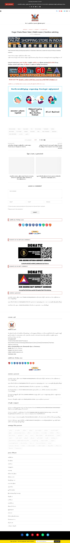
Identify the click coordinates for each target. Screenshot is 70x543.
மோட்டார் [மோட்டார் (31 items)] (32, 443)
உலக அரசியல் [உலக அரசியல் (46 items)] (36, 432)
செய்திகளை (27, 64)
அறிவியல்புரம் (37, 34)
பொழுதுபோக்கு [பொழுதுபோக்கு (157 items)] (35, 440)
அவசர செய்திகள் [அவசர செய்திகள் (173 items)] (38, 430)
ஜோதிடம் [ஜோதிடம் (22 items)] (11, 438)
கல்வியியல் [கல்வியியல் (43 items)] (52, 432)
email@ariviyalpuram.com (17, 352)
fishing (52, 129)
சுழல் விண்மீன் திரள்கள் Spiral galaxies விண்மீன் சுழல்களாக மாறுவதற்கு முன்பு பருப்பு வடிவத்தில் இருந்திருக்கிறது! (35, 302)
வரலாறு (10, 470)
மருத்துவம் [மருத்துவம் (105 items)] (53, 440)
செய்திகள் (36, 29)
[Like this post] (37, 140)
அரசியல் (10, 464)
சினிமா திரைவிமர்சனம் (13, 516)
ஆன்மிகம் (10, 486)
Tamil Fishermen (45, 131)
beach (19, 129)
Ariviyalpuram (12, 129)
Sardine (26, 131)
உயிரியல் (10, 500)
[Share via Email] (44, 140)
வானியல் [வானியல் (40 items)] (23, 445)
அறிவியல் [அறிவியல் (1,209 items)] (24, 430)
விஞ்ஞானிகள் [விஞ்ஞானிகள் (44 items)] (50, 445)
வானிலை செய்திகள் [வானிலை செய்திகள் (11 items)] (41, 445)
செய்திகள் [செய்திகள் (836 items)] (58, 435)
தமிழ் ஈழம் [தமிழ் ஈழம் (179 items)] (33, 438)
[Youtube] (35, 6)
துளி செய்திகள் (11, 490)
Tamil (38, 131)
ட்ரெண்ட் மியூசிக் (12, 526)
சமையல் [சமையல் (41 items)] (31, 435)
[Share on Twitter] (41, 140)
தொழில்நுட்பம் (11, 480)
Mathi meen (11, 131)
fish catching (38, 129)
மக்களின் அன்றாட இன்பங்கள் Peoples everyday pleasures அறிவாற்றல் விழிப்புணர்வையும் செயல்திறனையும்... (21, 177)
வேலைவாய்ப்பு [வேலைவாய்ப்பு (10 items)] (18, 448)
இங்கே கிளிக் (51, 62)
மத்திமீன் (27, 134)
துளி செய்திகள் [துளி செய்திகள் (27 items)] (40, 438)
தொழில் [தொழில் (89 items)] (47, 438)
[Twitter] (31, 6)
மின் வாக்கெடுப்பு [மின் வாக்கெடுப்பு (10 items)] (24, 443)
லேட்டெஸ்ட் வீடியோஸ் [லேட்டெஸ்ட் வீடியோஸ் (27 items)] (41, 443)
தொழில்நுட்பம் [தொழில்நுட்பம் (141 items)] (54, 438)
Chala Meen (25, 129)
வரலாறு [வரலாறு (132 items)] (49, 443)
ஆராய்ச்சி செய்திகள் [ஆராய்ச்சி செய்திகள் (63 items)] (54, 430)
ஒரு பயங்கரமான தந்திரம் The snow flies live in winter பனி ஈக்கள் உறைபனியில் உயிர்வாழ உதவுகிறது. (37, 417)
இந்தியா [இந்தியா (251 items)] (10, 432)
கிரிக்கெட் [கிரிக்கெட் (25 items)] (58, 432)
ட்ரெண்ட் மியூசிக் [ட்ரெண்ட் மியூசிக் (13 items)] (18, 438)
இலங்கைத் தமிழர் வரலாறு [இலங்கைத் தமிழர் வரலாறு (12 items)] (20, 432)
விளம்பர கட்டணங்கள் (16, 348)
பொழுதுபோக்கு (43, 29)
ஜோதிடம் (10, 496)
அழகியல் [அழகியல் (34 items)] (31, 430)
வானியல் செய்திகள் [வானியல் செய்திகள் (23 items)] (31, 445)
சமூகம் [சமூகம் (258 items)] (26, 435)
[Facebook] (56, 11)
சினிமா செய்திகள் (12, 473)
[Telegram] (64, 11)
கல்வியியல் (11, 503)
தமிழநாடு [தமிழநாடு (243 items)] (26, 438)
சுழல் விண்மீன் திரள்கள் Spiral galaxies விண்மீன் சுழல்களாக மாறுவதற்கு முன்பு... (49, 176)
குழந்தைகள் (11, 509)
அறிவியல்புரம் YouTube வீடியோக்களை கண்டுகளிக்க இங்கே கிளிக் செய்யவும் (26, 84)
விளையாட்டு (11, 477)
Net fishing (19, 131)
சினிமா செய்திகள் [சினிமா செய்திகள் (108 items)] (39, 435)
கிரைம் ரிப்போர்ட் (12, 506)
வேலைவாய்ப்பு (11, 519)
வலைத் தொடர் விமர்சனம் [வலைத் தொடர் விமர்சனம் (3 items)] (14, 445)
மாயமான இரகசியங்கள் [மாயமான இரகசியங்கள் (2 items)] (13, 443)
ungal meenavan (12, 134)
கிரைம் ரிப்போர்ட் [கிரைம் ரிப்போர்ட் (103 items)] (12, 435)
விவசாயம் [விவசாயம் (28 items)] (11, 448)
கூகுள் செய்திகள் (23, 62)
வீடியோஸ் (10, 522)
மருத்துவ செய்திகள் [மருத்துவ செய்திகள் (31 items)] (44, 440)
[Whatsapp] (37, 6)
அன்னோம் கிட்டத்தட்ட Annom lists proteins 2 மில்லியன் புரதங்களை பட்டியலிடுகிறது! (28, 305)
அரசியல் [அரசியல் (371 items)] (10, 430)
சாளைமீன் (21, 134)
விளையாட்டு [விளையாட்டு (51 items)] (58, 445)
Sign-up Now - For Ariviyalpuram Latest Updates (22, 541)
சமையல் (31, 29)
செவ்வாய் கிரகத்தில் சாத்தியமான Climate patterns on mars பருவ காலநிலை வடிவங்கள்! (28, 399)
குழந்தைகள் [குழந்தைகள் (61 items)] (20, 435)
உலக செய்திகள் (12, 483)
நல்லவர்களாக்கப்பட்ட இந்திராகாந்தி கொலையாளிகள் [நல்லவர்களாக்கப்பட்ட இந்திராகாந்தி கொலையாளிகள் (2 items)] (19, 440)
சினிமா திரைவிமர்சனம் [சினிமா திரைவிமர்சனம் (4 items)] (49, 435)
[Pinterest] (33, 6)
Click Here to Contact (17, 350)
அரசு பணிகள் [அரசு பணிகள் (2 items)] (17, 430)
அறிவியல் (25, 29)
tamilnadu (54, 131)
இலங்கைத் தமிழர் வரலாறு (14, 493)
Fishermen (46, 129)
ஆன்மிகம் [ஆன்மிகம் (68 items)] (46, 430)
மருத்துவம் (10, 467)
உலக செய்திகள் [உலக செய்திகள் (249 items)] (44, 432)
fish (32, 129)
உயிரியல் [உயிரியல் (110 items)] (29, 432)
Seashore (32, 131)
